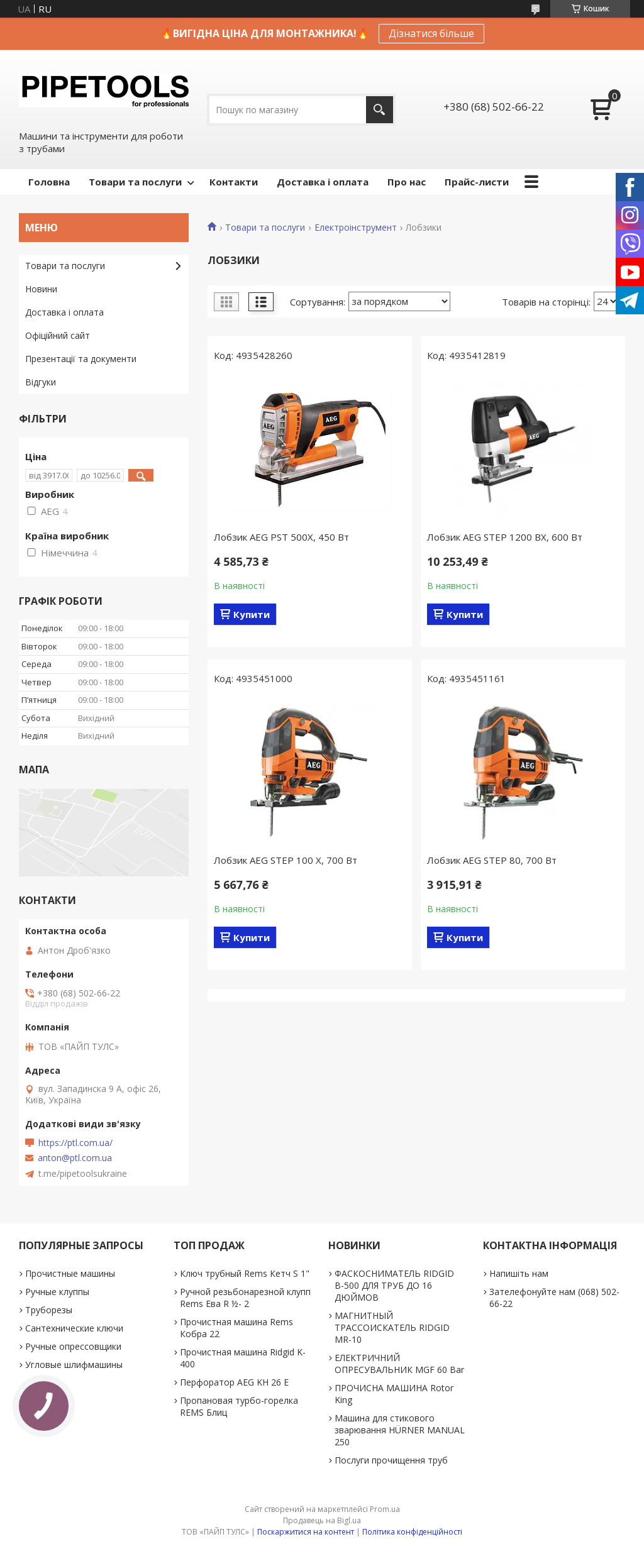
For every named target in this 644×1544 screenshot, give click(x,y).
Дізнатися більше (431, 33)
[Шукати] (379, 109)
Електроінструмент (355, 227)
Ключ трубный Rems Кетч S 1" (244, 1273)
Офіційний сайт (57, 335)
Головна (49, 181)
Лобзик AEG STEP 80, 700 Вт (492, 860)
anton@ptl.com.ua (75, 1158)
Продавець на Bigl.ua (322, 1520)
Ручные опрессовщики (73, 1346)
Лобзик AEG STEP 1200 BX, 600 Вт (504, 537)
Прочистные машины (70, 1273)
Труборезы (48, 1310)
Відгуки (40, 382)
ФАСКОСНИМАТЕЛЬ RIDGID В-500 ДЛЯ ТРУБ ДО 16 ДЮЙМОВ (394, 1285)
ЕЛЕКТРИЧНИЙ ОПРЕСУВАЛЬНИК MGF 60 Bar (399, 1364)
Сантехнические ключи (74, 1328)
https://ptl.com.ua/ (75, 1143)
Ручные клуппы (57, 1292)
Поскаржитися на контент (305, 1531)
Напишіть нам (518, 1273)
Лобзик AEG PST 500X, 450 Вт (281, 537)
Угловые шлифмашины (74, 1364)
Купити (251, 614)
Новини (41, 289)
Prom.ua (385, 1509)
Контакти (233, 181)
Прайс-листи (477, 181)
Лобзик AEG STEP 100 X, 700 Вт (285, 860)
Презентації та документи (80, 359)
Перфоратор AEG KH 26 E (234, 1382)
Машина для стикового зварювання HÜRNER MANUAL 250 (400, 1430)
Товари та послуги (135, 181)
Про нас (406, 181)
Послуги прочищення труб (391, 1460)
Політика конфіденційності (412, 1531)
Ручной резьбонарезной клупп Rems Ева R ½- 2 (245, 1298)
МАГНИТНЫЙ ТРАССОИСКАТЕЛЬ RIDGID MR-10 (392, 1327)
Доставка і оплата (323, 181)
